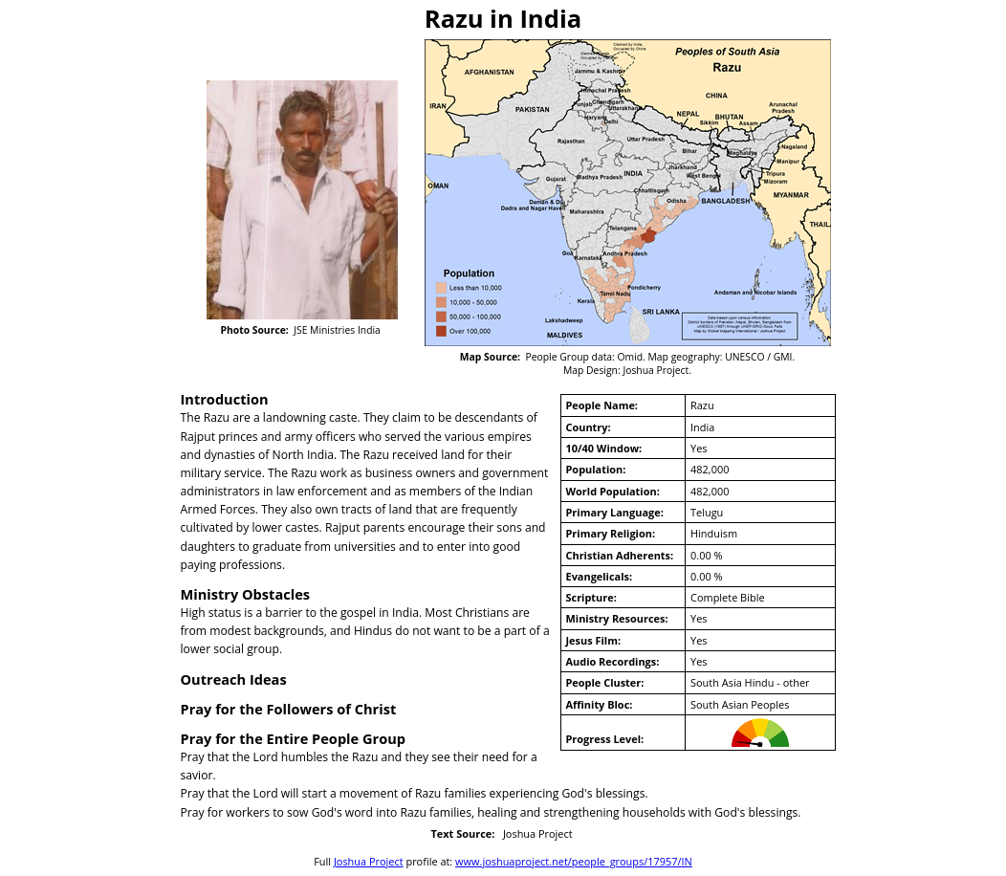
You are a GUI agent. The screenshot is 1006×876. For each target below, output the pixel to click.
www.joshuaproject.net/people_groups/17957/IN (573, 861)
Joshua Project (369, 861)
